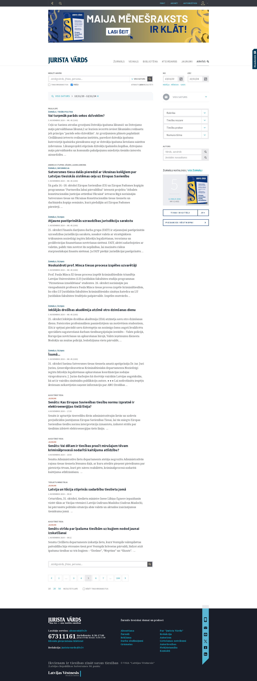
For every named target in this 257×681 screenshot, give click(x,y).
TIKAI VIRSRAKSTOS (58, 84)
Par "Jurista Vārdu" (171, 630)
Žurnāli (125, 634)
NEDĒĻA (166, 84)
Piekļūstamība (169, 647)
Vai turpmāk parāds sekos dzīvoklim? (76, 115)
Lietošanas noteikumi (173, 640)
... (66, 578)
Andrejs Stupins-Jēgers (59, 165)
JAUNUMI (187, 61)
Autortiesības (168, 644)
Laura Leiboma (79, 165)
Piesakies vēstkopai (186, 222)
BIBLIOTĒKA (150, 61)
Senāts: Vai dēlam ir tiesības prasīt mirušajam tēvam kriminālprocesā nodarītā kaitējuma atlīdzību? (88, 448)
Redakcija (166, 634)
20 (54, 588)
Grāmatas (127, 644)
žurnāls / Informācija (58, 168)
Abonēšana (127, 630)
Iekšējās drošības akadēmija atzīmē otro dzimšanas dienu (92, 310)
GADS (183, 84)
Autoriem (165, 637)
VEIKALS (134, 61)
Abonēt (174, 3)
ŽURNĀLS (119, 61)
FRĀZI (75, 84)
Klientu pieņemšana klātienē (65, 641)
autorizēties (190, 3)
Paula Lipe (53, 108)
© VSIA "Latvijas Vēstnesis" (138, 662)
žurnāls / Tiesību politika (60, 112)
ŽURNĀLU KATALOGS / (182, 170)
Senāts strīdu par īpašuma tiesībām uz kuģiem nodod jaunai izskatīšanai (93, 530)
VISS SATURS (62, 96)
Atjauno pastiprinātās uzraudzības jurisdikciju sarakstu (90, 220)
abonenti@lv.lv (78, 630)
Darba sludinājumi (132, 640)
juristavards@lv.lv (73, 647)
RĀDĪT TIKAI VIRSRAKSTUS (95, 588)
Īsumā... (54, 354)
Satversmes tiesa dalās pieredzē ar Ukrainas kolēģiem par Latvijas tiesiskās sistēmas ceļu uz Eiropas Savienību (92, 174)
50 (59, 588)
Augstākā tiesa (55, 395)
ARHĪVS (201, 61)
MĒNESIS (175, 84)
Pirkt (162, 3)
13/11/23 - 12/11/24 (85, 96)
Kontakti (165, 650)
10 (49, 588)
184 (118, 578)
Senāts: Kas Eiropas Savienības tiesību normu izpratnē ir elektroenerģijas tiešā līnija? (91, 404)
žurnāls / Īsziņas (56, 217)
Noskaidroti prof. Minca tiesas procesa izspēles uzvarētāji (92, 265)
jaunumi (52, 398)
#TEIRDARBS (169, 61)
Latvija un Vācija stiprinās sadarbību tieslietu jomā (87, 489)
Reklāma (126, 637)
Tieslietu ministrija (58, 482)
